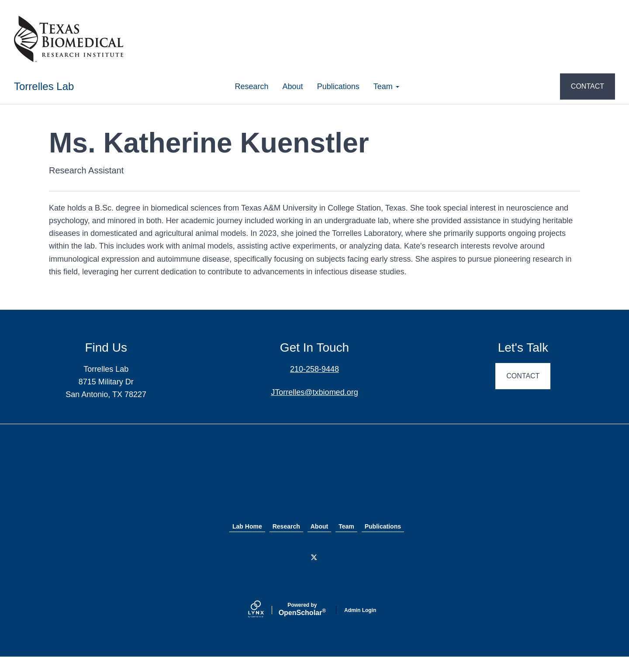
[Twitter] (314, 558)
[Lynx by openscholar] (263, 610)
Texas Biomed (314, 480)
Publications (338, 86)
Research (252, 86)
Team (386, 86)
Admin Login (360, 610)
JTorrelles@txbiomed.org (314, 392)
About (293, 86)
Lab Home (247, 526)
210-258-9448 (314, 369)
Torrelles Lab (44, 86)
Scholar (302, 609)
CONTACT (587, 86)
